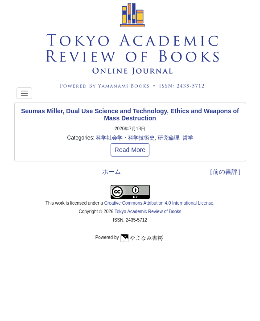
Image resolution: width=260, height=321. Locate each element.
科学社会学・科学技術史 (125, 138)
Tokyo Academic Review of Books (148, 211)
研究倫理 (168, 138)
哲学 (187, 138)
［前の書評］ (225, 171)
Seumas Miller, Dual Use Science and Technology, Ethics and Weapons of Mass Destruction (130, 114)
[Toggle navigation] (25, 93)
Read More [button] (130, 149)
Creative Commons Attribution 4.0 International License (159, 203)
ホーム (111, 171)
